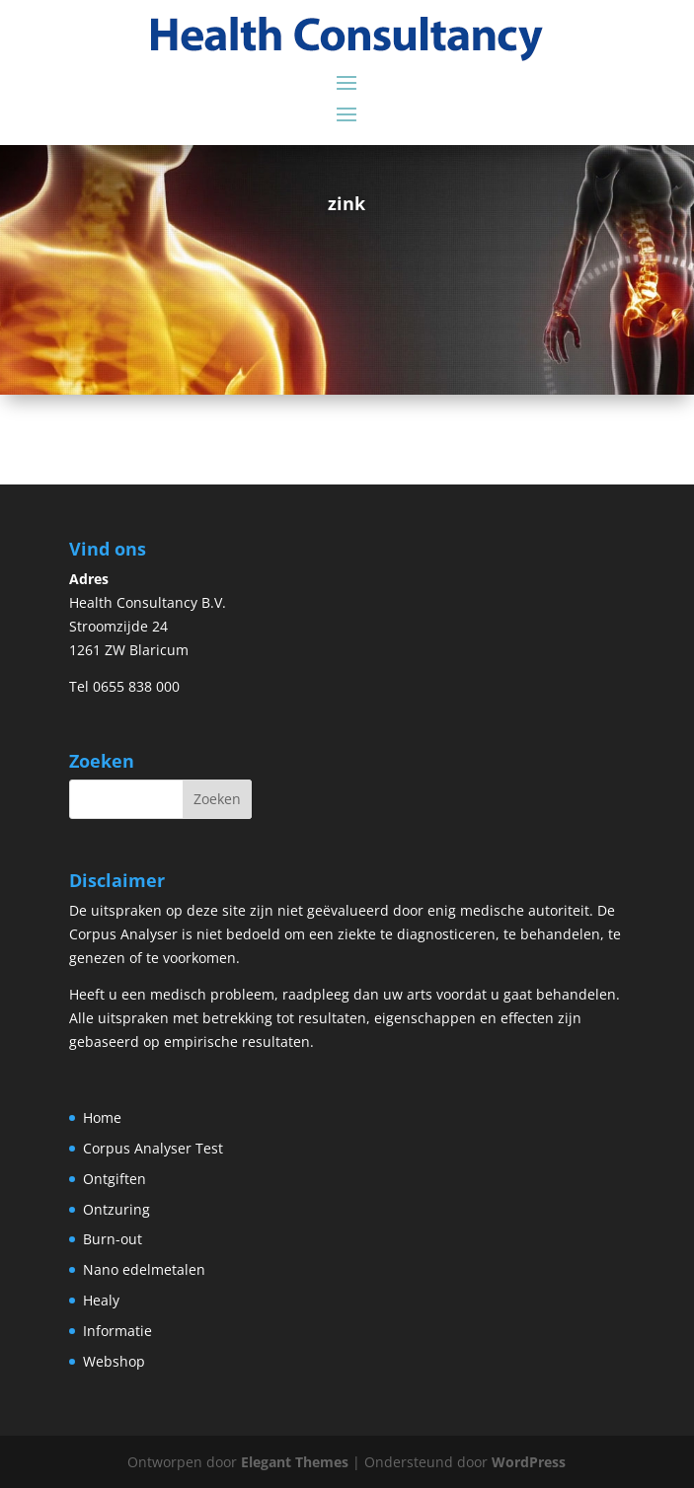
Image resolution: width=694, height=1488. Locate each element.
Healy (101, 1300)
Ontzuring (116, 1209)
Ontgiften (114, 1178)
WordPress (529, 1461)
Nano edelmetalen (144, 1269)
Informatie (117, 1330)
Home (102, 1117)
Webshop (114, 1361)
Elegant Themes (294, 1461)
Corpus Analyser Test (153, 1148)
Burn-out (112, 1238)
